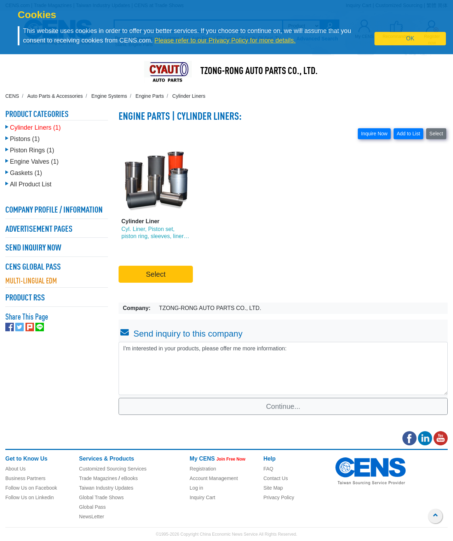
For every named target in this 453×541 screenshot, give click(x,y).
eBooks (129, 478)
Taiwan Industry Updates (106, 488)
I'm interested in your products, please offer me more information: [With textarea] (283, 368)
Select (436, 133)
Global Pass (92, 507)
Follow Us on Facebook (31, 488)
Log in (196, 488)
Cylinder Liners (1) (35, 127)
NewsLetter (91, 516)
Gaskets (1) (26, 172)
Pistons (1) (25, 138)
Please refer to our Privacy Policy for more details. (225, 40)
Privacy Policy (278, 497)
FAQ (268, 469)
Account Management (214, 478)
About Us (15, 469)
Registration (203, 469)
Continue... (283, 406)
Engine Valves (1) (34, 161)
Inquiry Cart (202, 497)
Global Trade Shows (101, 497)
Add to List (408, 133)
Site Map (273, 488)
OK (410, 38)
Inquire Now (374, 133)
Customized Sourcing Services (113, 469)
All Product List (30, 184)
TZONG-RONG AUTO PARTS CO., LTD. (259, 72)
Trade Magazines (98, 478)
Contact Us (275, 478)
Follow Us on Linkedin (29, 497)
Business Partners (25, 478)
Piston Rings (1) (32, 150)
